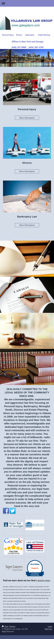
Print (5, 626)
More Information (27, 118)
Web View (48, 629)
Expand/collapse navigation (27, 3)
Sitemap (12, 626)
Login (50, 626)
